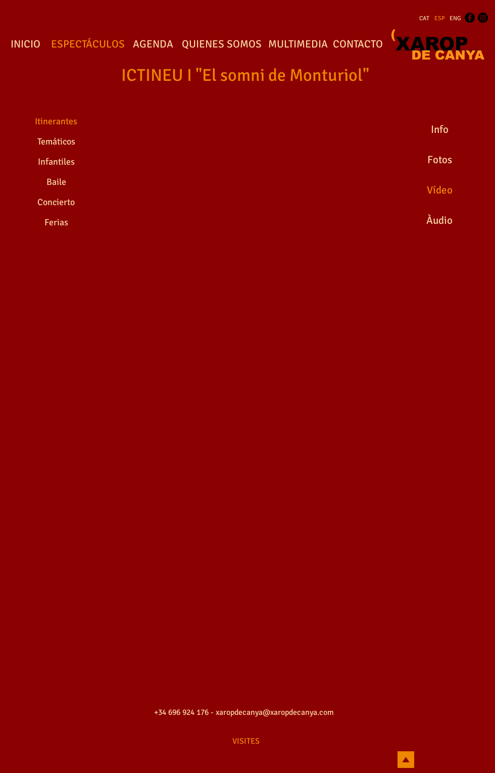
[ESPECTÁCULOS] (88, 44)
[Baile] (56, 182)
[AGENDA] (153, 44)
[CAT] (424, 19)
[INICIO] (25, 44)
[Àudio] (439, 221)
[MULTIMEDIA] (298, 44)
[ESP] (439, 19)
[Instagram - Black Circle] (483, 18)
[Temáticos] (56, 142)
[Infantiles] (56, 162)
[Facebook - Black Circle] (470, 18)
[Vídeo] (439, 190)
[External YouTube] (247, 172)
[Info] (439, 130)
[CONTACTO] (357, 44)
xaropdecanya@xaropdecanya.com (275, 712)
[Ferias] (56, 223)
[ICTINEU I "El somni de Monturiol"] (245, 76)
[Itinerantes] (56, 122)
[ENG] (455, 19)
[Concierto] (56, 202)
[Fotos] (439, 160)
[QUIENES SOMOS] (222, 44)
